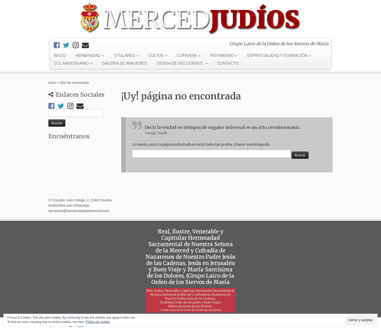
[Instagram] (77, 45)
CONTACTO (228, 63)
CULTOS (157, 56)
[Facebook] (58, 45)
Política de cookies (98, 322)
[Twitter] (68, 45)
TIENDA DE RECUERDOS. (182, 63)
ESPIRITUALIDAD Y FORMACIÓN (279, 56)
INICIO (60, 56)
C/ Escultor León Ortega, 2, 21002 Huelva (80, 200)
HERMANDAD (89, 56)
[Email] (87, 45)
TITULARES (125, 56)
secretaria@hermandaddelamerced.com (78, 211)
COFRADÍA (188, 56)
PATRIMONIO (223, 56)
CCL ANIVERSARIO (73, 63)
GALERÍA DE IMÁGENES (124, 63)
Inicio (52, 83)
